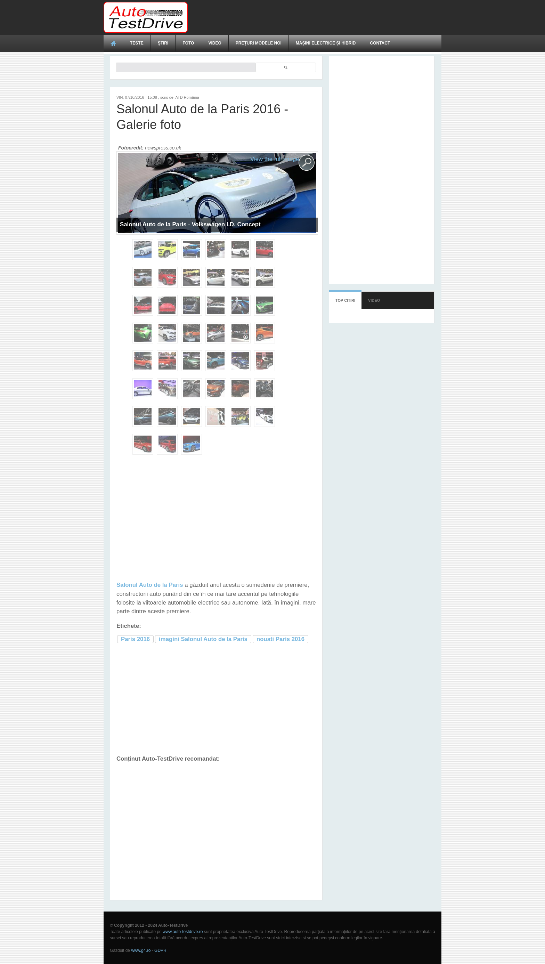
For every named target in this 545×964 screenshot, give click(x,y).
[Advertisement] (314, 17)
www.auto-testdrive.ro (183, 931)
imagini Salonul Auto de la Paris (203, 639)
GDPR (160, 950)
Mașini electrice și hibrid (326, 43)
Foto (188, 43)
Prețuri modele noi (259, 43)
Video (214, 43)
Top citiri (345, 300)
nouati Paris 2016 (280, 639)
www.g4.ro (141, 950)
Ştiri (163, 43)
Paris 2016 (135, 639)
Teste (137, 43)
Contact (380, 43)
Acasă (113, 43)
